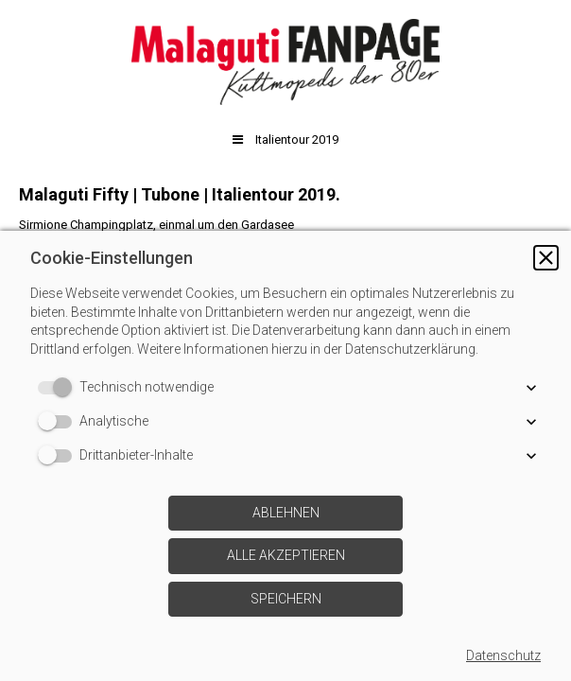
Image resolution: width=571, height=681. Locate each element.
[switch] (58, 387)
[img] (285, 61)
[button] (546, 258)
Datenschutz (503, 655)
